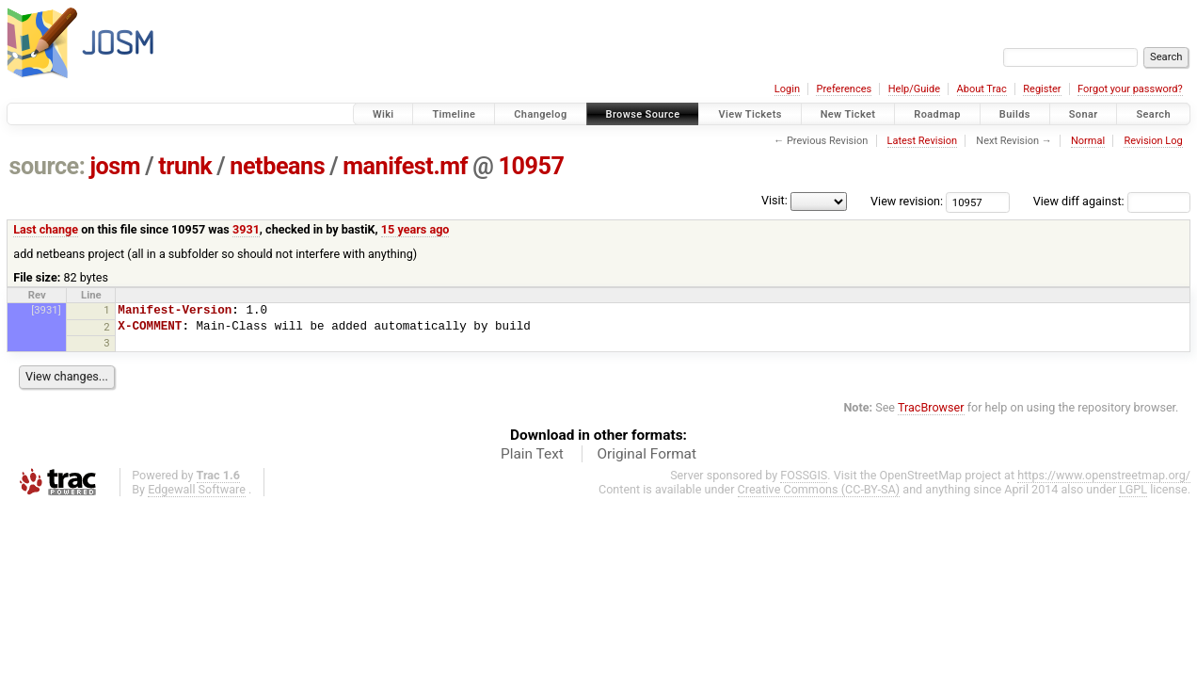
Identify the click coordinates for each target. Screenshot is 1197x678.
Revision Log (1153, 141)
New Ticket (848, 114)
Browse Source (643, 114)
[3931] (45, 309)
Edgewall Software (197, 489)
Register (1042, 89)
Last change (45, 229)
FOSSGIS (803, 475)
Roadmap (937, 114)
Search (1153, 114)
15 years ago (415, 229)
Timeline (453, 114)
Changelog (540, 114)
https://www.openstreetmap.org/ (1103, 475)
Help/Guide (914, 89)
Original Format (646, 453)
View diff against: (1111, 201)
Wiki (383, 114)
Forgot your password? (1130, 89)
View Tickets (749, 114)
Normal (1088, 141)
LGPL (1133, 489)
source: (47, 166)
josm (114, 166)
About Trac (982, 89)
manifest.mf (405, 166)
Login (787, 89)
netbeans (277, 166)
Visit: (774, 200)
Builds (1014, 114)
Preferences (843, 89)
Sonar (1083, 114)
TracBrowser (931, 407)
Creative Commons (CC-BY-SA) (819, 489)
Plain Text (532, 453)
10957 (531, 166)
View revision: (906, 201)
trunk (185, 166)
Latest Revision (922, 141)
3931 (246, 229)
